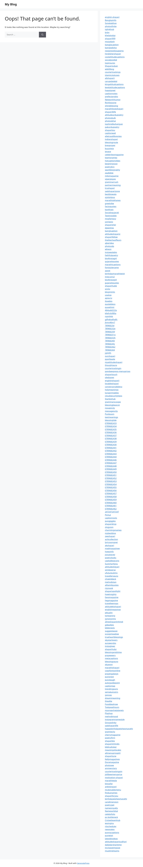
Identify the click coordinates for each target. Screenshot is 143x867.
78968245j (110, 343)
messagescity (111, 411)
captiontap (110, 685)
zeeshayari (110, 536)
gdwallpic (109, 624)
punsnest (109, 676)
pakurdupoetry (112, 127)
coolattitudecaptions (115, 56)
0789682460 (111, 502)
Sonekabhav (111, 23)
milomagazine (112, 175)
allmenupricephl (113, 753)
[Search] (42, 34)
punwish (109, 835)
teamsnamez (111, 157)
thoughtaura (111, 365)
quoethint (109, 307)
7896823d (109, 325)
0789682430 (111, 444)
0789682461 (111, 505)
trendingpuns (111, 688)
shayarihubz (111, 649)
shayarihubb (111, 285)
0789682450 (111, 472)
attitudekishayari (113, 606)
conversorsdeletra (113, 386)
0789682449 (111, 469)
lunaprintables (112, 392)
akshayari (109, 545)
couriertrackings (113, 72)
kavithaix (109, 209)
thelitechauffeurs (113, 240)
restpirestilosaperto (114, 50)
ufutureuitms (111, 572)
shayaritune (110, 756)
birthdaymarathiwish (115, 273)
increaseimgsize (112, 847)
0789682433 (111, 423)
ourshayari (110, 356)
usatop (108, 295)
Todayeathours (112, 707)
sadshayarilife (111, 725)
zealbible (109, 172)
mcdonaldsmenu (113, 789)
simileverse (110, 569)
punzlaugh (110, 679)
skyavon (109, 664)
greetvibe (109, 203)
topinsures (110, 63)
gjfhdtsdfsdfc (111, 319)
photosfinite (111, 26)
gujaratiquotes (112, 261)
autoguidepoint (112, 682)
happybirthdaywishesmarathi (119, 728)
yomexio (109, 221)
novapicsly (110, 408)
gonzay (108, 695)
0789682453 (111, 481)
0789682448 (111, 466)
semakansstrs (111, 692)
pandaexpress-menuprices (117, 371)
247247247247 (112, 511)
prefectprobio (111, 96)
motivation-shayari (114, 777)
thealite (108, 701)
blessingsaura (111, 661)
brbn (107, 32)
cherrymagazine (112, 734)
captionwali (110, 133)
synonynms (110, 618)
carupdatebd (111, 81)
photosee (109, 765)
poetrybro (110, 166)
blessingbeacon (112, 405)
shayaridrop (110, 524)
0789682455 (111, 487)
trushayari (110, 188)
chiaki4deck (110, 579)
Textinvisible (111, 215)
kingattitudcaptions (114, 84)
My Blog (11, 4)
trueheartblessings (114, 637)
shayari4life (110, 111)
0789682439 (111, 441)
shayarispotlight (112, 591)
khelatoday (110, 35)
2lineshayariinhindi (114, 621)
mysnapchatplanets (114, 710)
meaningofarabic (113, 750)
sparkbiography (112, 169)
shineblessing (111, 105)
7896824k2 (110, 346)
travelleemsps (111, 603)
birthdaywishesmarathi (116, 798)
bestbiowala (110, 194)
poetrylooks (110, 557)
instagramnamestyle (115, 719)
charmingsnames (113, 530)
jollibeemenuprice (113, 774)
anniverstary (111, 768)
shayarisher (110, 224)
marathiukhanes (113, 200)
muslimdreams (112, 850)
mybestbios (110, 533)
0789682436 (111, 432)
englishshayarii (112, 380)
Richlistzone (110, 102)
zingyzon (109, 527)
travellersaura (111, 576)
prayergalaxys (111, 673)
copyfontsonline (112, 670)
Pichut (108, 514)
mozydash (110, 41)
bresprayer (110, 145)
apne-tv (108, 298)
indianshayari (111, 139)
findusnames (111, 792)
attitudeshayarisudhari (116, 841)
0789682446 (111, 460)
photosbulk (110, 118)
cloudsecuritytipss (113, 395)
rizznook (109, 588)
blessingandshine (113, 652)
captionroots (111, 517)
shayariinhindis (112, 743)
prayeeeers (110, 655)
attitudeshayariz (112, 234)
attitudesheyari (112, 566)
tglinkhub (109, 29)
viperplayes (110, 179)
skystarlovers (111, 640)
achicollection (111, 539)
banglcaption (111, 230)
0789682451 (111, 475)
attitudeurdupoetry (114, 114)
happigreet (110, 90)
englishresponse (113, 609)
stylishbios (110, 197)
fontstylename (112, 267)
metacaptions (111, 658)
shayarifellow (111, 237)
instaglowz (110, 646)
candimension (111, 802)
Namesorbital (111, 811)
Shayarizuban (111, 66)
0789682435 (111, 429)
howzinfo (109, 551)
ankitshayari (111, 786)
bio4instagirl (111, 258)
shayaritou (110, 130)
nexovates (110, 829)
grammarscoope (113, 401)
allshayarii (110, 78)
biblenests (110, 627)
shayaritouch (111, 374)
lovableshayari (112, 383)
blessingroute (111, 142)
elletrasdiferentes (113, 136)
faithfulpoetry (111, 255)
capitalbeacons (112, 560)
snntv (107, 289)
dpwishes (109, 227)
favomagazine (111, 597)
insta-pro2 (110, 276)
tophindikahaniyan (114, 124)
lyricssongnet (111, 542)
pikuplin (109, 612)
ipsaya (108, 151)
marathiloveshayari (114, 108)
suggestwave (111, 631)
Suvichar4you (111, 563)
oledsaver (109, 377)
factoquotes (110, 206)
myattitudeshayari (113, 362)
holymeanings (112, 389)
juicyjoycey (110, 554)
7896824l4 (110, 350)
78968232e (110, 328)
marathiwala (111, 780)
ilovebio (108, 301)
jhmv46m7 (110, 322)
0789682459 (111, 499)
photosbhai (110, 121)
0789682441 (111, 447)
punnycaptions (112, 832)
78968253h (110, 337)
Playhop (109, 713)
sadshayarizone (112, 191)
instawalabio (111, 252)
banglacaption (112, 44)
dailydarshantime (113, 844)
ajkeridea (109, 243)
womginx (109, 823)
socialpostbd (111, 59)
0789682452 (111, 478)
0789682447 (111, 463)
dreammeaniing (112, 698)
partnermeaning (113, 185)
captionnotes (111, 93)
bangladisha (111, 47)
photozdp (109, 246)
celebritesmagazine (114, 154)
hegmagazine (111, 600)
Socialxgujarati (112, 212)
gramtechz (110, 731)
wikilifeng (109, 69)
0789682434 (111, 426)
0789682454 (111, 484)
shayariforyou (111, 795)
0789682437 (111, 435)
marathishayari (112, 667)
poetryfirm (110, 737)
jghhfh (108, 353)
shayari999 (110, 38)
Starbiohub (110, 398)
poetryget (109, 805)
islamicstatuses (112, 75)
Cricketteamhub (112, 820)
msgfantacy (110, 218)
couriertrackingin (113, 368)
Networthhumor (113, 99)
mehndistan (110, 582)
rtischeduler (110, 826)
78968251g (110, 334)
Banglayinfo (110, 20)
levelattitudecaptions (115, 87)
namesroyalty (111, 808)
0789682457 (111, 493)
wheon (108, 249)
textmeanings (111, 417)
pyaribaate (110, 359)
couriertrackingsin (113, 771)
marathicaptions (113, 264)
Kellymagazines (112, 759)
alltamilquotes (112, 585)
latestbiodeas (111, 838)
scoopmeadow (112, 634)
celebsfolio (110, 814)
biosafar (109, 783)
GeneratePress (83, 863)
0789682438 (111, 438)
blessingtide (111, 420)
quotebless (110, 304)
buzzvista (109, 148)
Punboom (109, 414)
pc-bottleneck (111, 817)
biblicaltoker (111, 747)
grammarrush (111, 182)
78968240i (110, 340)
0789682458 (111, 496)
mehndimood (111, 716)
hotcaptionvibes (112, 160)
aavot (107, 270)
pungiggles (110, 521)
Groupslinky (110, 722)
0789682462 (111, 508)
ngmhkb (109, 316)
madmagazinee (112, 548)
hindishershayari (113, 53)
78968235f (110, 331)
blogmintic (110, 292)
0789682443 (111, 453)
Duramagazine (112, 762)
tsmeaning (110, 615)
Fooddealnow (111, 704)
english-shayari (112, 17)
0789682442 (111, 450)
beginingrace (111, 163)
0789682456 (111, 490)
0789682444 (111, 456)
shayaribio (110, 740)
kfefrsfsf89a (110, 313)
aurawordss (110, 643)
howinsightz (110, 594)
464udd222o (111, 310)
